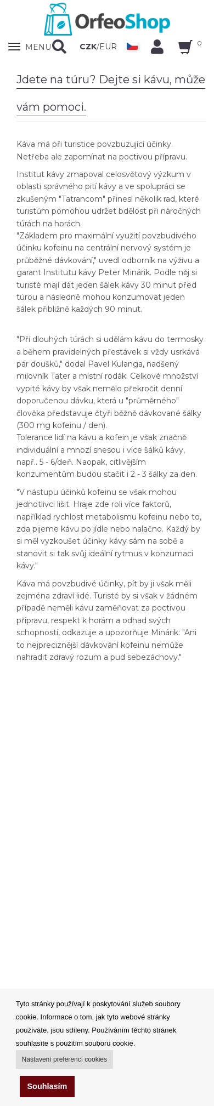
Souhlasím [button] (47, 1086)
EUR (108, 47)
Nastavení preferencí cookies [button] (64, 1059)
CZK (88, 47)
